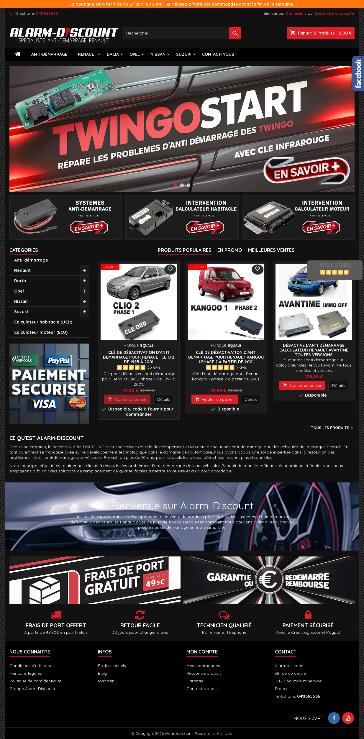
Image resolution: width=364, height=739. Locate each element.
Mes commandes (203, 665)
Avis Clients (335, 265)
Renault (87, 54)
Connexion (296, 13)
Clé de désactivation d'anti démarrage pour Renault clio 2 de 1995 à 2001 (138, 357)
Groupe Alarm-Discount (32, 688)
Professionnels (112, 665)
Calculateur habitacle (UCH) (43, 322)
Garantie (194, 681)
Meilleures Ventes (271, 250)
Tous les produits (333, 428)
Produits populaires (184, 250)
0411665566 (47, 13)
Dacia (113, 54)
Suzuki (183, 54)
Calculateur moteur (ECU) (41, 332)
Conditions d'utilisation (31, 665)
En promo (229, 250)
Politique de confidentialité (35, 681)
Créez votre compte (334, 13)
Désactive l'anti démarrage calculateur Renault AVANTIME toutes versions (313, 350)
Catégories (23, 250)
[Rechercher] (182, 33)
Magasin (106, 681)
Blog (102, 673)
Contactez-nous (202, 688)
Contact (285, 652)
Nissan (157, 54)
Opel (134, 54)
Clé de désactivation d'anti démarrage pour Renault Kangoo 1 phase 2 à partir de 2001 (226, 357)
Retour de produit (203, 673)
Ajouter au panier (127, 399)
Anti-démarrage (49, 54)
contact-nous (218, 54)
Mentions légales (25, 673)
